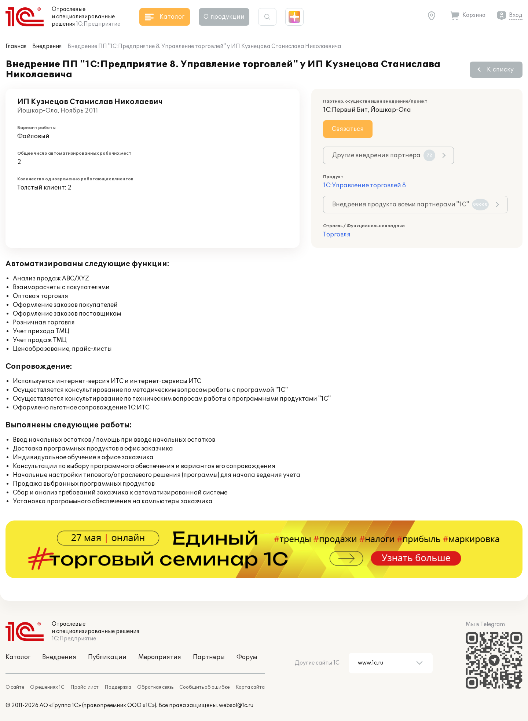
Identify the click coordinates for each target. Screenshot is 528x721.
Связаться (348, 129)
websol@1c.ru (236, 705)
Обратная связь (155, 687)
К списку (500, 69)
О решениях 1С (47, 687)
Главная (16, 46)
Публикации (107, 657)
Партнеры (209, 657)
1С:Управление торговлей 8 (364, 185)
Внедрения (47, 46)
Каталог (18, 657)
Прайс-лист (84, 687)
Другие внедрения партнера (383, 155)
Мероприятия (159, 657)
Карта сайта (250, 687)
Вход (515, 15)
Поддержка (117, 687)
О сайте (15, 687)
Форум (246, 657)
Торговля (337, 234)
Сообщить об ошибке (204, 687)
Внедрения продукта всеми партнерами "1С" (410, 204)
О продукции (224, 17)
